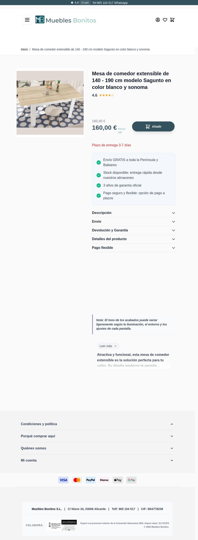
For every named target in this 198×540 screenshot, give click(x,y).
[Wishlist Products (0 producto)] (165, 16)
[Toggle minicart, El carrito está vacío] (172, 16)
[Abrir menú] (27, 16)
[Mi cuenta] (157, 16)
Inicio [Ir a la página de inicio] (24, 49)
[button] (97, 424)
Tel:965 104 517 (103, 2)
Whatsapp (120, 2)
